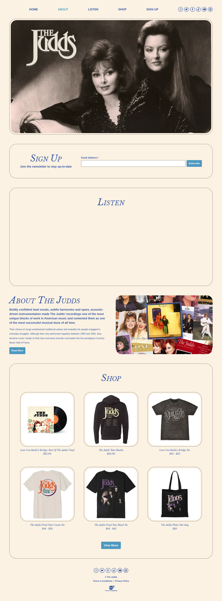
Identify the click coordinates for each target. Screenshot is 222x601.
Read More (17, 350)
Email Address (90, 158)
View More (111, 545)
